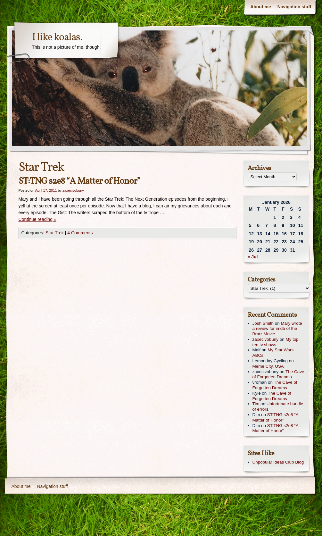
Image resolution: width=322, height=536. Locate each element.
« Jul (253, 256)
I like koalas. (57, 37)
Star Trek (54, 232)
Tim (256, 403)
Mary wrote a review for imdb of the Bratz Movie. (277, 329)
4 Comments (80, 232)
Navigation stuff (294, 6)
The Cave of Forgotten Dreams (278, 374)
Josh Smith (263, 323)
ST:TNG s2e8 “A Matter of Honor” (79, 181)
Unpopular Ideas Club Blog (278, 462)
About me (260, 6)
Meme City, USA (268, 366)
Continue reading (37, 219)
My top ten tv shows (275, 342)
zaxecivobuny (73, 190)
